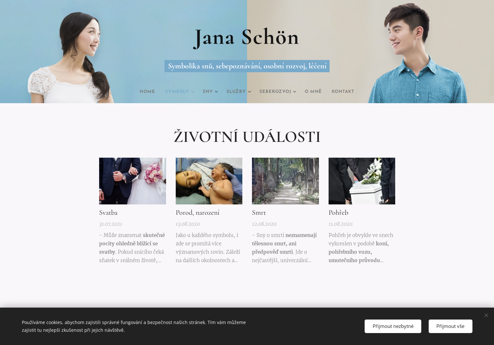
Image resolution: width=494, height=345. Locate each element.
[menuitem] (142, 92)
